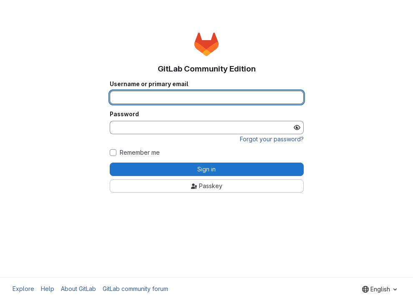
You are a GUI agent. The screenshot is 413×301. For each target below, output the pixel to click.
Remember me (140, 152)
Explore (23, 288)
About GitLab (78, 288)
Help (47, 288)
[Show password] (297, 127)
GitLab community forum (135, 288)
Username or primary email (149, 84)
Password (124, 114)
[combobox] (379, 289)
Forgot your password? (272, 139)
